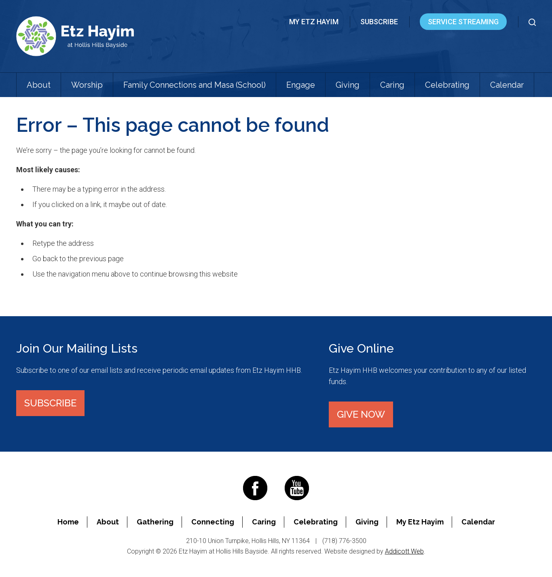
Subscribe (379, 21)
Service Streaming (463, 21)
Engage (300, 85)
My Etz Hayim (313, 21)
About (39, 85)
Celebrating (447, 85)
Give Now (361, 414)
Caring (392, 85)
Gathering (155, 522)
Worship (87, 85)
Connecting (212, 522)
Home (68, 522)
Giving (348, 85)
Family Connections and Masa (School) (194, 85)
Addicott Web (404, 551)
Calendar (507, 85)
